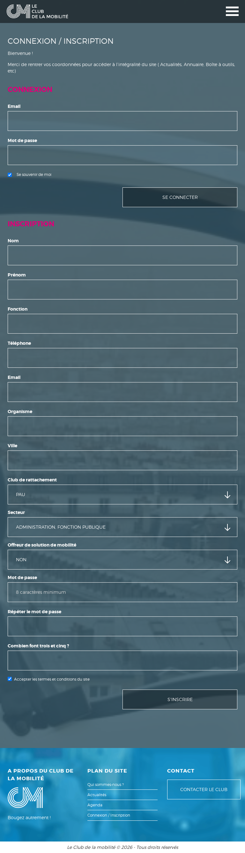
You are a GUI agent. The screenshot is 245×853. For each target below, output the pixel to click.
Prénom (17, 275)
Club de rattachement (32, 480)
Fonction (17, 309)
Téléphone (19, 343)
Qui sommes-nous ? (105, 784)
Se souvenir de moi (29, 174)
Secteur (16, 512)
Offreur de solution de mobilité (42, 545)
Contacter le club (203, 789)
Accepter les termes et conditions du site (52, 679)
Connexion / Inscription (108, 815)
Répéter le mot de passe (34, 612)
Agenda (94, 805)
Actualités (96, 794)
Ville (12, 446)
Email (14, 106)
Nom (13, 241)
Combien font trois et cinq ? (38, 646)
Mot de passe (22, 140)
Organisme (20, 411)
